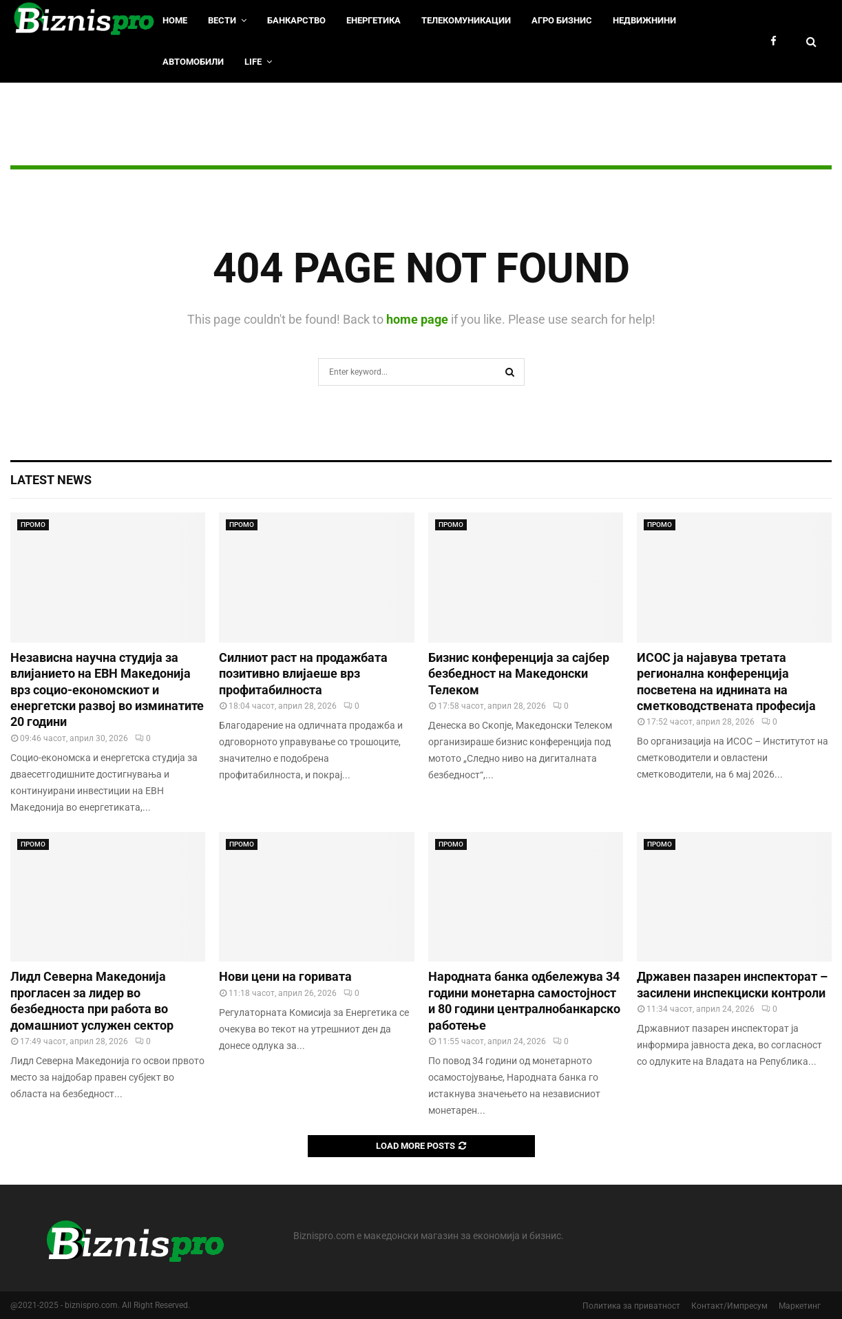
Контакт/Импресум (729, 1306)
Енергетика (373, 20)
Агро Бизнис (561, 20)
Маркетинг (800, 1306)
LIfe (253, 61)
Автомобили (193, 61)
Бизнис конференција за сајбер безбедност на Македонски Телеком (518, 673)
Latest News (51, 479)
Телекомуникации (466, 20)
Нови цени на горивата (285, 976)
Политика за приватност (631, 1306)
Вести (222, 20)
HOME (174, 20)
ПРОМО (33, 524)
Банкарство (296, 20)
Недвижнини (644, 20)
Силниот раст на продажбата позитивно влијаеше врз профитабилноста (303, 673)
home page (417, 319)
